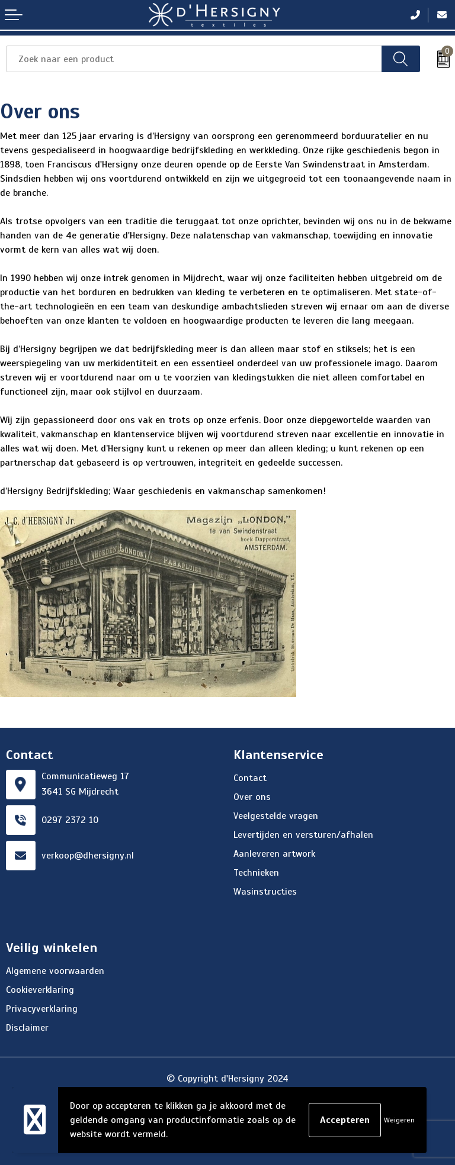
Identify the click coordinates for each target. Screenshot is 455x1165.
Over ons (252, 797)
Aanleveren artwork (274, 854)
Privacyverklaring (42, 1009)
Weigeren (399, 1120)
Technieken (256, 873)
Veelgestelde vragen (275, 816)
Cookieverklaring (40, 990)
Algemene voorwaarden (55, 971)
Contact (250, 778)
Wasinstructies (265, 892)
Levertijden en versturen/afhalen (303, 835)
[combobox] (194, 59)
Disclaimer (27, 1028)
